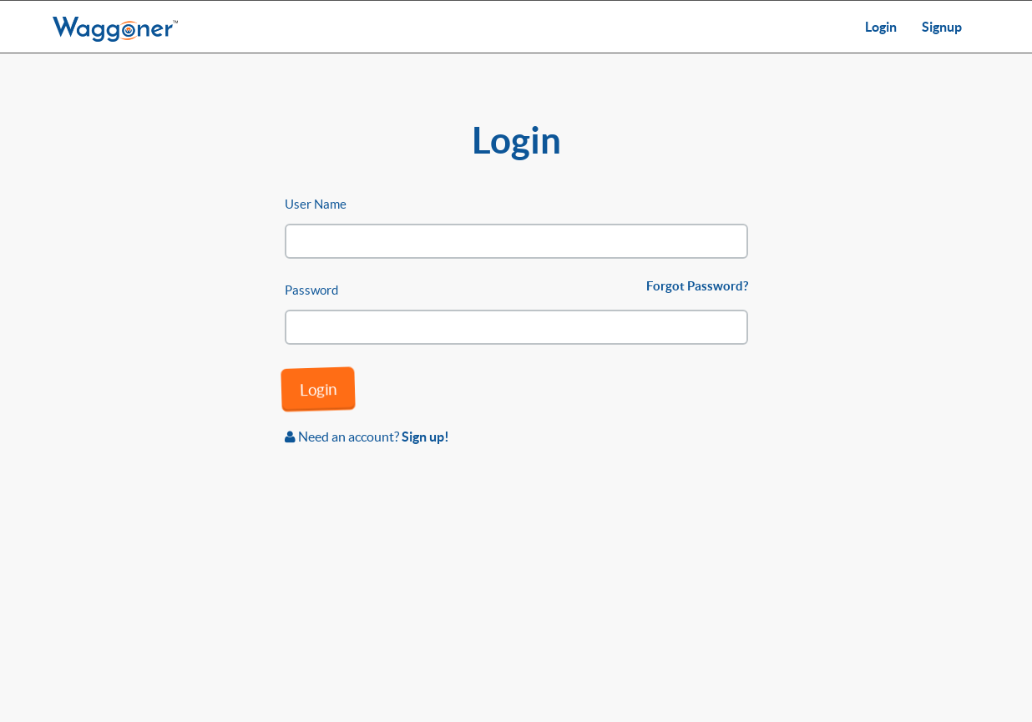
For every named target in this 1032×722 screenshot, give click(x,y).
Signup (942, 26)
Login (881, 26)
